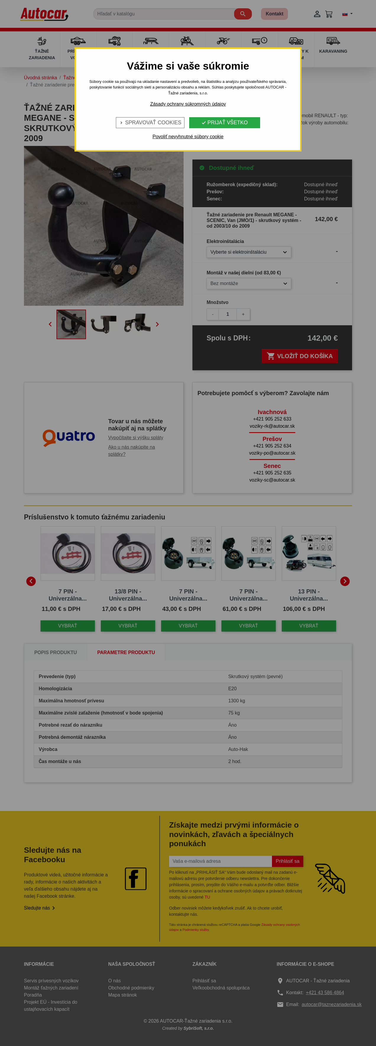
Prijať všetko (224, 122)
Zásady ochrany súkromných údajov (188, 104)
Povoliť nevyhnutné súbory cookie (188, 136)
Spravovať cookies (150, 122)
